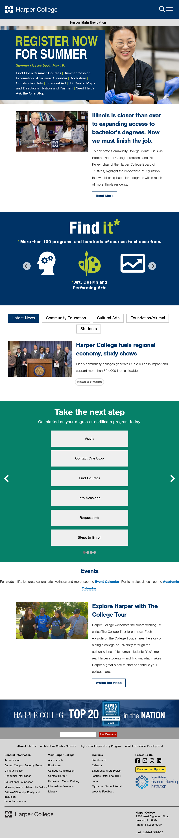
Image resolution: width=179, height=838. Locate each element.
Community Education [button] (66, 318)
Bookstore (78, 78)
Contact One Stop (89, 458)
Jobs (95, 781)
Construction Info (29, 83)
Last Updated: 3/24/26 (149, 832)
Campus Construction (61, 770)
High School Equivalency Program (100, 746)
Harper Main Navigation (88, 22)
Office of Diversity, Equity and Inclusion (22, 793)
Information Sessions (61, 786)
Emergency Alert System (106, 770)
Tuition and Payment (57, 88)
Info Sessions (89, 497)
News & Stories (89, 382)
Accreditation (12, 760)
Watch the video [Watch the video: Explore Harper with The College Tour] (109, 683)
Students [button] (88, 328)
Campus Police (14, 770)
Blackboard (99, 760)
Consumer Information (18, 776)
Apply (89, 438)
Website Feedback (103, 791)
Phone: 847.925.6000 (148, 824)
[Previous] (27, 266)
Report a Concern (15, 801)
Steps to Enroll (89, 537)
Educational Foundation (19, 782)
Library (52, 791)
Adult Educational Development (144, 746)
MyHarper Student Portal (107, 786)
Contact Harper (57, 776)
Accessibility (55, 760)
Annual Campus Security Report (24, 765)
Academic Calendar (51, 78)
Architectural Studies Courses (58, 746)
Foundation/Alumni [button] (147, 318)
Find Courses (89, 478)
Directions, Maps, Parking (63, 781)
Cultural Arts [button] (108, 318)
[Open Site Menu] (165, 9)
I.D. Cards (76, 83)
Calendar (97, 765)
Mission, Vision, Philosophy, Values (26, 787)
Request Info (89, 517)
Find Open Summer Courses (38, 73)
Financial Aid (55, 83)
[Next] (152, 266)
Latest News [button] (23, 318)
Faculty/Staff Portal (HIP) (106, 776)
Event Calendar (107, 581)
